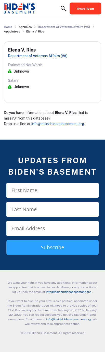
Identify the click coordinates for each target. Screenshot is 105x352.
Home (8, 27)
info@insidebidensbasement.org (57, 124)
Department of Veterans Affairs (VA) (64, 27)
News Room (85, 8)
